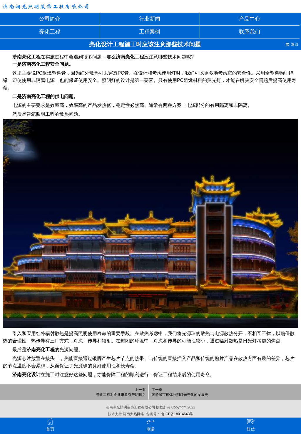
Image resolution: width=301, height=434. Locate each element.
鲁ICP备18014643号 (176, 414)
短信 (251, 424)
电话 (150, 424)
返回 (294, 44)
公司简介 (49, 19)
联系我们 (249, 32)
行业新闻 (149, 19)
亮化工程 (49, 32)
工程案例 (149, 32)
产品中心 (249, 19)
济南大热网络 (133, 414)
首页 (50, 424)
